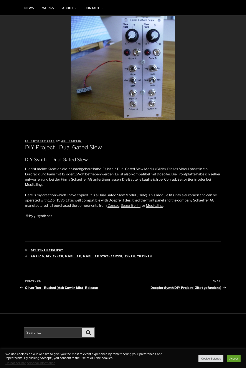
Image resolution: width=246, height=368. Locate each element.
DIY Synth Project (47, 250)
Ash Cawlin (71, 141)
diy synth (54, 256)
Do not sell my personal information (30, 363)
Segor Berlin (130, 205)
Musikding (154, 205)
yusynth (144, 256)
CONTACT (94, 8)
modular (73, 256)
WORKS (48, 8)
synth (129, 256)
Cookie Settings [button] (211, 358)
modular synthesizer (102, 256)
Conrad (113, 205)
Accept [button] (233, 358)
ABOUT (69, 8)
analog (37, 256)
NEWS (29, 8)
